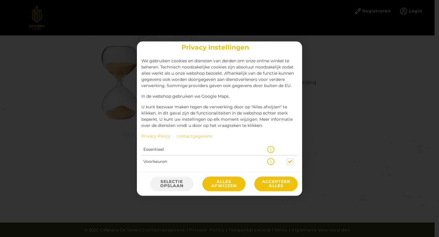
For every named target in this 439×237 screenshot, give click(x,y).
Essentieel (153, 150)
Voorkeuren (155, 162)
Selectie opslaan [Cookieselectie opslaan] (172, 184)
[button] (270, 149)
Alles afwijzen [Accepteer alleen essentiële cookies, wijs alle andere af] (224, 184)
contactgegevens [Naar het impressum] (194, 136)
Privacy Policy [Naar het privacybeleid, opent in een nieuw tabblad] (156, 136)
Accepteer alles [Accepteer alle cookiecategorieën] (276, 184)
